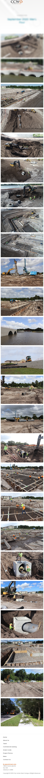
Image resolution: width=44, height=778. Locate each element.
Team (5, 743)
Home (5, 737)
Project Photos (8, 753)
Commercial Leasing (10, 747)
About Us (6, 740)
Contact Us (7, 759)
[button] (38, 37)
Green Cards (7, 750)
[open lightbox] (22, 96)
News (5, 756)
